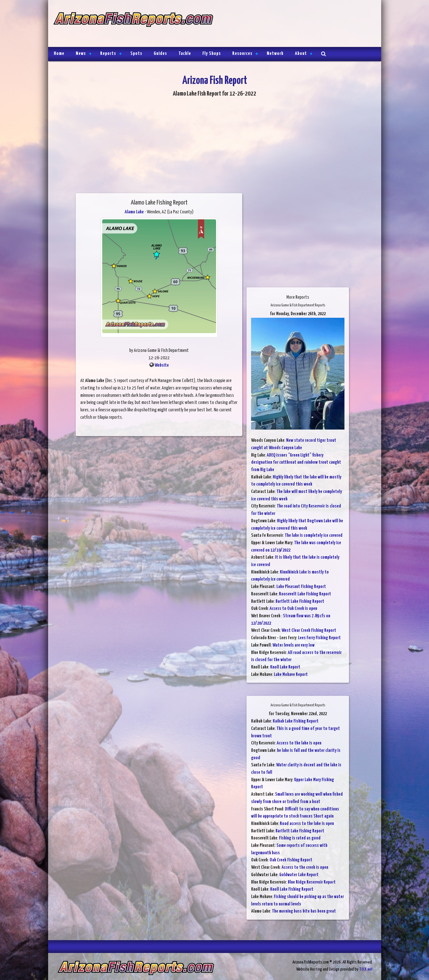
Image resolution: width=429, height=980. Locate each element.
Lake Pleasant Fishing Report (301, 586)
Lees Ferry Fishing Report (319, 638)
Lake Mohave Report (291, 674)
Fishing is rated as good (300, 838)
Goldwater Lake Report (299, 874)
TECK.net (366, 969)
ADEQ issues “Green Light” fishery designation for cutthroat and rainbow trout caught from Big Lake (296, 462)
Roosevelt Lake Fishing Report (305, 594)
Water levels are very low (293, 645)
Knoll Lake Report (285, 667)
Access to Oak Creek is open (293, 608)
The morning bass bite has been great (304, 911)
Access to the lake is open (299, 743)
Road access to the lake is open (307, 823)
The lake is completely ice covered (313, 535)
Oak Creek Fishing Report (291, 860)
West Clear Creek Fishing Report (309, 630)
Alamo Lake (134, 212)
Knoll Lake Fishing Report (291, 889)
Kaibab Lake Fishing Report (296, 721)
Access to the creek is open (305, 867)
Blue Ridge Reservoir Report (312, 882)
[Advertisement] (294, 24)
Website (162, 365)
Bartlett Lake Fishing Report (300, 601)
